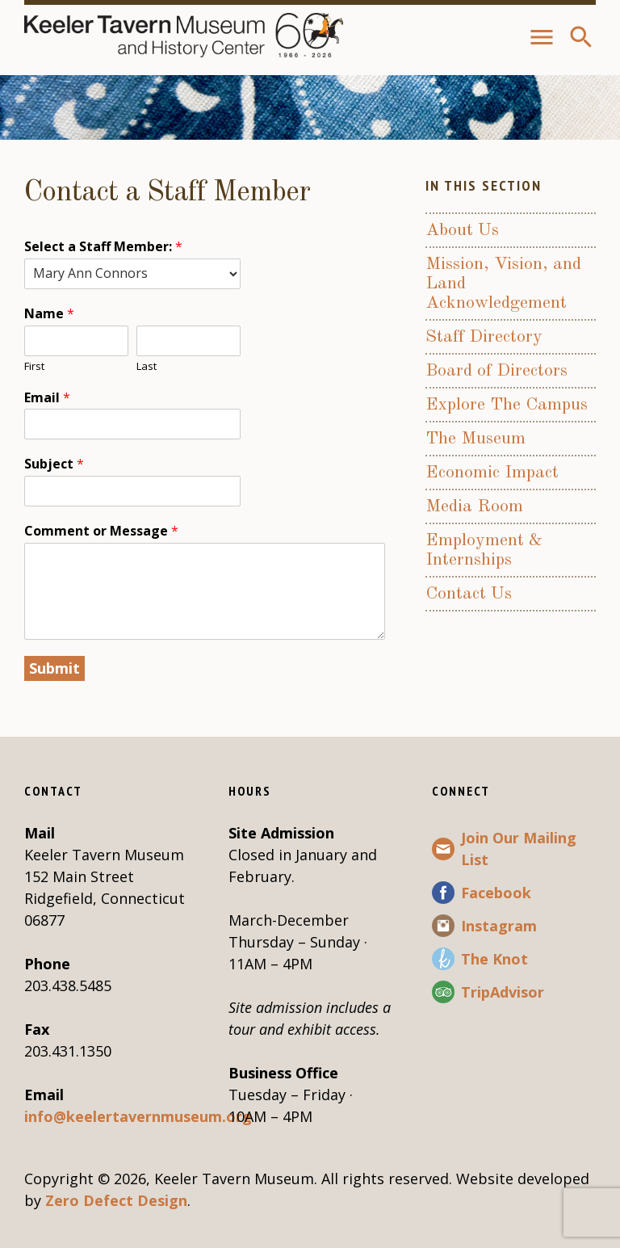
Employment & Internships (483, 550)
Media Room (474, 506)
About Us (462, 230)
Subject (54, 464)
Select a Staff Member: (103, 246)
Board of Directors (496, 371)
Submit (54, 668)
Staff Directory (483, 337)
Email (47, 397)
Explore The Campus (506, 405)
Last (146, 366)
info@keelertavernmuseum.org (138, 1116)
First (34, 366)
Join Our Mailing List (518, 848)
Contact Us (468, 594)
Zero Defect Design (116, 1200)
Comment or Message (101, 531)
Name (49, 313)
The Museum (475, 439)
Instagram (499, 925)
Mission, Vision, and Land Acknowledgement (503, 283)
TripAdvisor (502, 992)
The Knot (494, 959)
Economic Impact (492, 472)
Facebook (496, 892)
